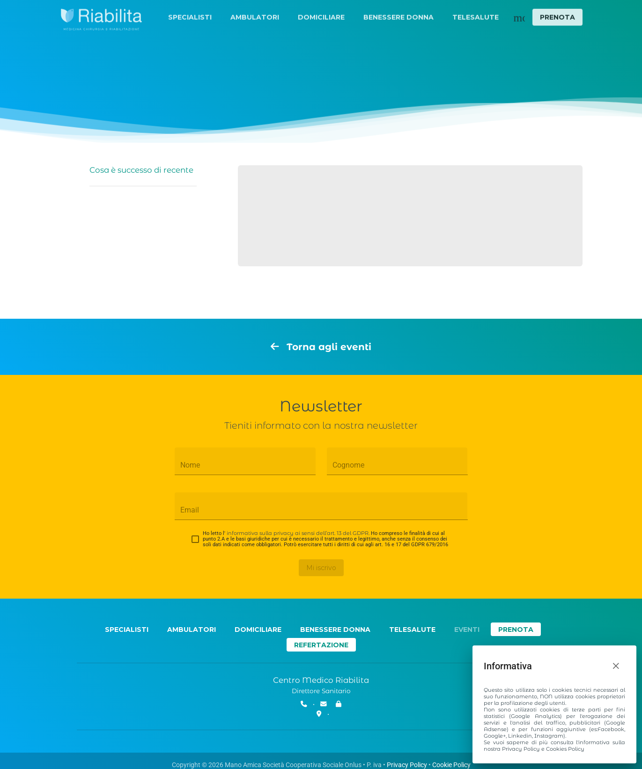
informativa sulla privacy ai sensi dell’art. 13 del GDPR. (298, 533)
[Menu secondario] (519, 17)
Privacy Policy (521, 749)
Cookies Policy (565, 749)
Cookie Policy (451, 765)
